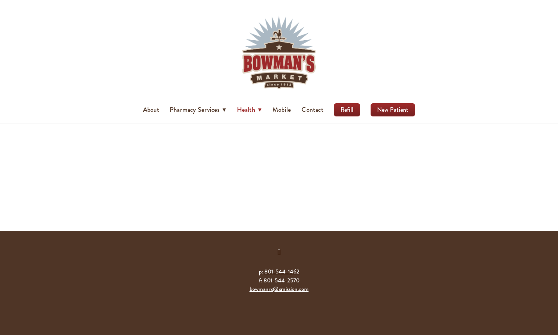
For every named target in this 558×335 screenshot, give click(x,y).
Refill (347, 109)
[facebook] (279, 252)
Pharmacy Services (198, 109)
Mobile (281, 109)
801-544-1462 (281, 271)
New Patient (392, 109)
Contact (312, 109)
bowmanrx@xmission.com (279, 289)
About (151, 109)
